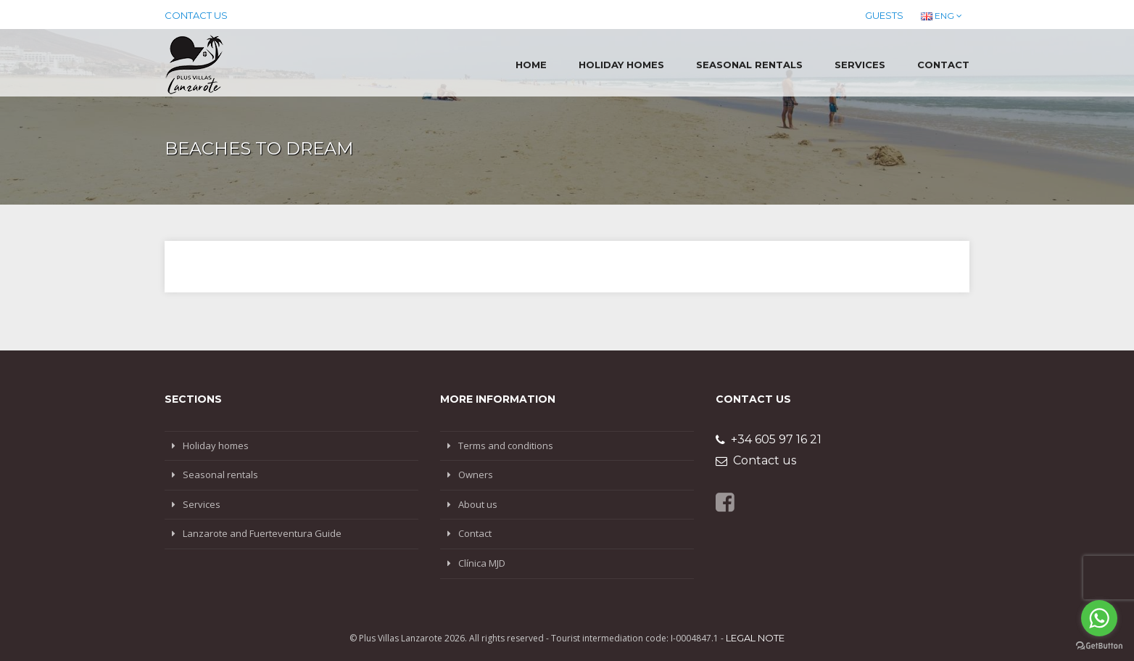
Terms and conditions (505, 445)
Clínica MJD (481, 563)
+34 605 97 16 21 (768, 439)
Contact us (196, 15)
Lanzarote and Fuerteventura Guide (262, 533)
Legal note (755, 638)
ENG (941, 15)
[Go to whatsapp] (1099, 618)
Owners (475, 474)
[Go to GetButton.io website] (1099, 646)
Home (531, 64)
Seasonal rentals (749, 64)
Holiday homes (621, 64)
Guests (884, 15)
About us (477, 504)
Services (860, 64)
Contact (943, 64)
